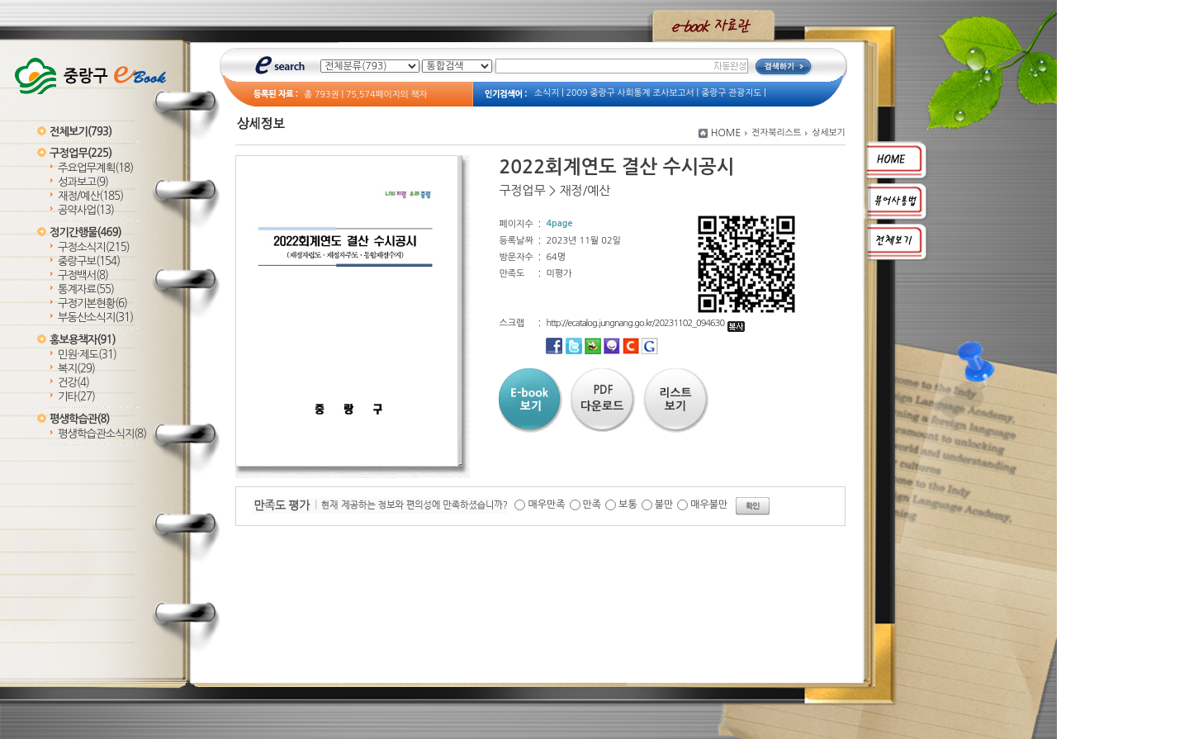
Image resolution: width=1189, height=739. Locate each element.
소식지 (546, 92)
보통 (627, 504)
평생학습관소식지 (102, 434)
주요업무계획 (95, 168)
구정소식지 (94, 247)
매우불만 (708, 504)
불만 (664, 504)
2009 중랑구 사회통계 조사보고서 (630, 92)
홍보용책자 (83, 339)
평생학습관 (79, 419)
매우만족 (546, 504)
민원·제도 (87, 354)
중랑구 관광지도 (731, 92)
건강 (73, 382)
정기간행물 (85, 232)
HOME (726, 133)
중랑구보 (89, 261)
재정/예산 (90, 196)
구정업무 (80, 153)
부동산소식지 (95, 317)
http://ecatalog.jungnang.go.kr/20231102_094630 (645, 323)
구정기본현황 (92, 303)
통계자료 (86, 289)
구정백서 (83, 275)
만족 (592, 504)
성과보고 (83, 182)
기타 (76, 396)
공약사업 (86, 210)
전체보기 (80, 131)
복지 (76, 368)
